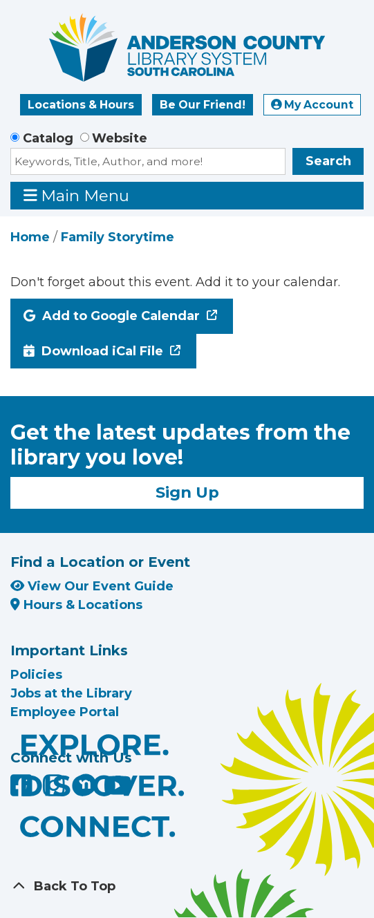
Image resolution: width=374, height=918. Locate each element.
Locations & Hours (81, 104)
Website (119, 138)
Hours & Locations (76, 604)
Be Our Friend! (202, 104)
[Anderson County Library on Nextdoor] (86, 784)
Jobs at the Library (71, 693)
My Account (312, 104)
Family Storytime (117, 237)
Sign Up (187, 492)
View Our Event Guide (92, 586)
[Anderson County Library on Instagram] (55, 790)
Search (328, 161)
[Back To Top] (187, 887)
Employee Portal (64, 712)
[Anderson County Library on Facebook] (23, 790)
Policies (36, 674)
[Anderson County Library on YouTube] (118, 790)
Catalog (48, 138)
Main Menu (77, 195)
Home (30, 237)
